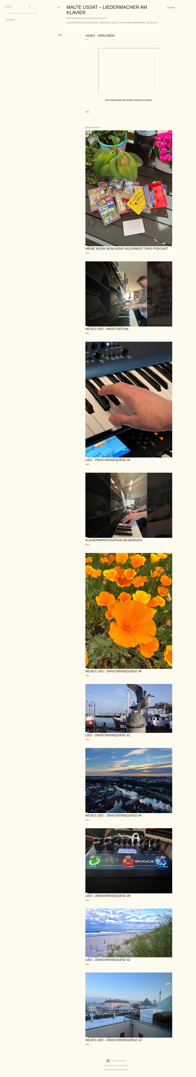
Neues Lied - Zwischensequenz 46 (113, 671)
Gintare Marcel (122, 1065)
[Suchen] (171, 8)
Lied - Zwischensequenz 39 (107, 895)
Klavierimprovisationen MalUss (82, 23)
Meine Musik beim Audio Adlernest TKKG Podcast (126, 248)
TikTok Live (152, 23)
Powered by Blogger (116, 1060)
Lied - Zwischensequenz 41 (107, 735)
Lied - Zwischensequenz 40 (107, 460)
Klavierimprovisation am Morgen (113, 540)
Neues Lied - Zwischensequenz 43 (113, 1040)
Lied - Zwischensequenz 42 (107, 959)
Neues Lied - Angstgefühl (107, 329)
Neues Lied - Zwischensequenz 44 (113, 815)
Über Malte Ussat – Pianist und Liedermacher (122, 23)
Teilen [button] (59, 35)
